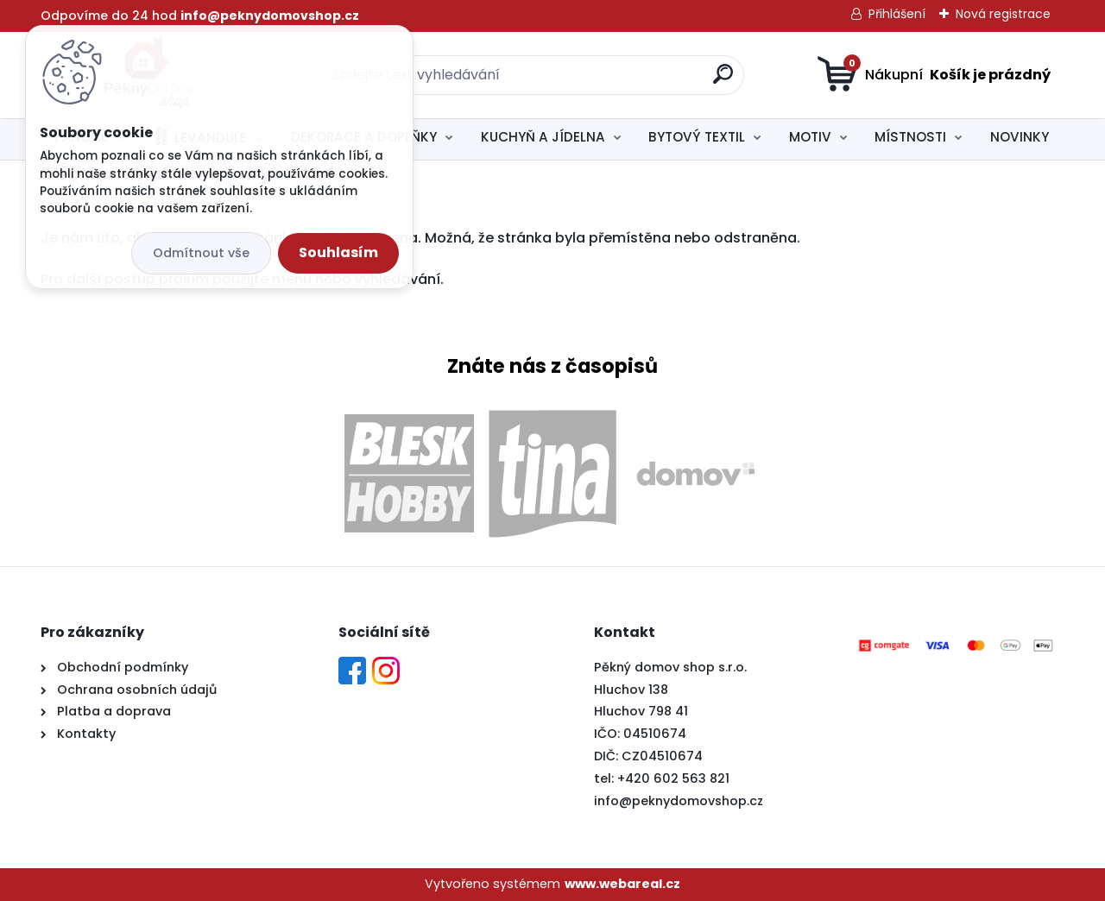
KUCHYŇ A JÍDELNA (543, 137)
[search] (723, 81)
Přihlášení (896, 13)
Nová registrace (1003, 13)
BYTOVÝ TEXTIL (696, 137)
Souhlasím (338, 252)
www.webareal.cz (622, 883)
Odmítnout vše (201, 252)
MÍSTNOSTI (910, 137)
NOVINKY (1019, 137)
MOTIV (810, 137)
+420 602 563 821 (673, 778)
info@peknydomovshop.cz (678, 801)
